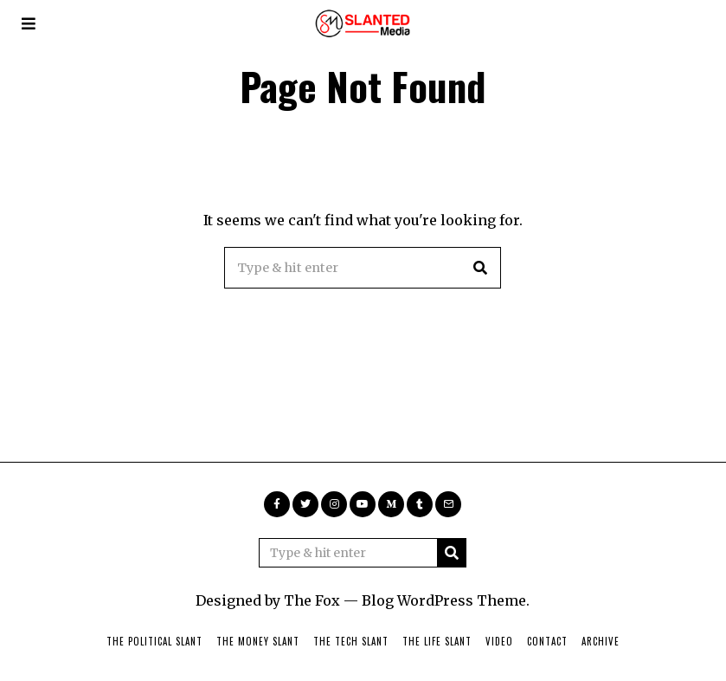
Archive (600, 641)
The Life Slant (437, 641)
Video (499, 641)
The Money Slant (257, 641)
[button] (480, 268)
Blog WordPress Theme (444, 600)
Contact (547, 641)
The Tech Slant (351, 641)
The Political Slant (154, 641)
